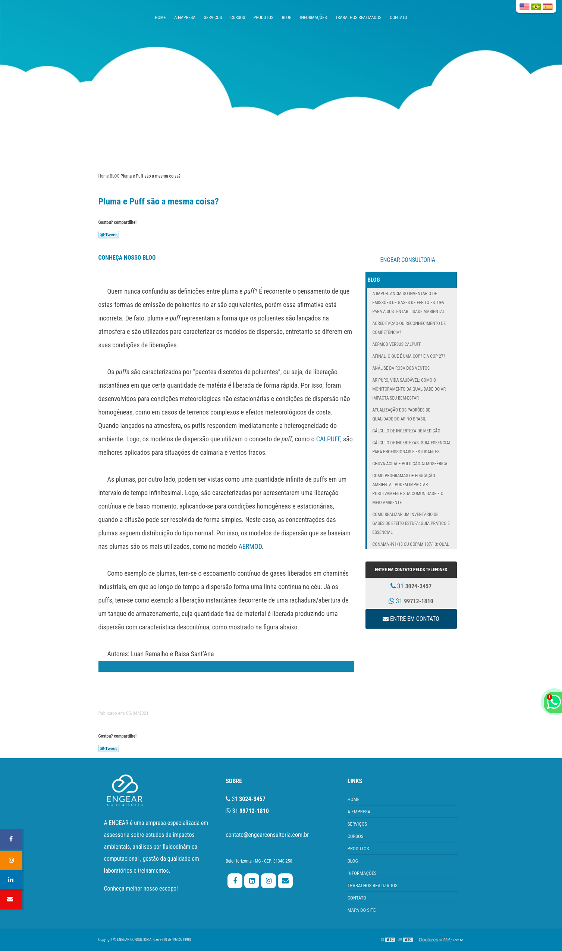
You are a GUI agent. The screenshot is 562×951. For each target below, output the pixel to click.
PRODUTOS (263, 17)
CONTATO (398, 17)
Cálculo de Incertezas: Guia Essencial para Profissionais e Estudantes (412, 447)
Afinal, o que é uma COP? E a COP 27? (409, 356)
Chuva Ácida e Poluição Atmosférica (410, 463)
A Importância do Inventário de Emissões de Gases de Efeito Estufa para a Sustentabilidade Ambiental (409, 302)
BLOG (287, 17)
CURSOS (237, 17)
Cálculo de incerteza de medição (406, 431)
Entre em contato (411, 618)
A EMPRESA (184, 17)
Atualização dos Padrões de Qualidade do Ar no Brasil (401, 414)
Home (103, 176)
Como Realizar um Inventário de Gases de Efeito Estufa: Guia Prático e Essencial (411, 523)
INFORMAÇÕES (313, 17)
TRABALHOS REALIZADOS (358, 17)
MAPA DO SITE (362, 910)
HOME (160, 17)
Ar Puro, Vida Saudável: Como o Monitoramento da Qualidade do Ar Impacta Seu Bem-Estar (409, 389)
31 (411, 586)
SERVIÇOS (213, 17)
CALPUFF (328, 439)
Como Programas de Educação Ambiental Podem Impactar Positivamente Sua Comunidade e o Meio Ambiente (408, 489)
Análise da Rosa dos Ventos (401, 368)
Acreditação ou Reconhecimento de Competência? (409, 328)
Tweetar (108, 234)
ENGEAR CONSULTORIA (408, 259)
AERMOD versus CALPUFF (397, 344)
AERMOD (250, 546)
